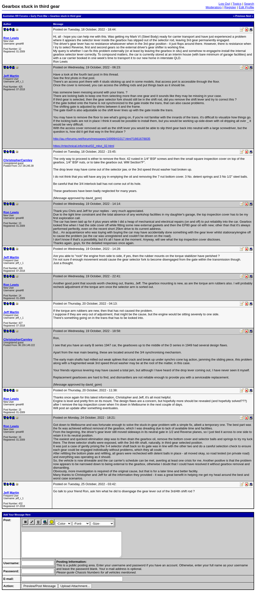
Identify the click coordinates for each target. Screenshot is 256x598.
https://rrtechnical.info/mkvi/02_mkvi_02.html (83, 146)
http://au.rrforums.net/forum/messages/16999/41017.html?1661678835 (101, 139)
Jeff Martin (11, 76)
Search (249, 3)
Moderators (214, 7)
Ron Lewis (11, 38)
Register (230, 7)
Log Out (224, 3)
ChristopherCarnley (17, 160)
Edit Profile (246, 7)
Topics (236, 3)
